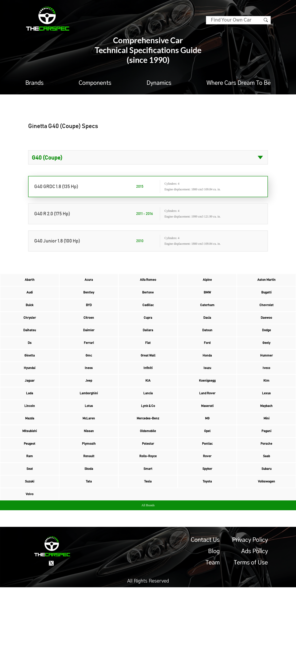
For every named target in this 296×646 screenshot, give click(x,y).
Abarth (29, 281)
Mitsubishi (29, 472)
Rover (207, 504)
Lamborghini (88, 424)
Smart (148, 519)
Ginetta (29, 377)
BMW (207, 297)
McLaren (88, 456)
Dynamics (158, 83)
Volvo (29, 551)
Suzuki (29, 535)
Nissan (89, 472)
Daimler (89, 345)
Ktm (266, 408)
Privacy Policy (250, 599)
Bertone (148, 297)
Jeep (89, 408)
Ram (29, 504)
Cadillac (148, 313)
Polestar (148, 488)
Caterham (207, 313)
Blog (214, 610)
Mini (266, 456)
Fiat (148, 361)
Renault (88, 504)
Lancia (147, 424)
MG (207, 456)
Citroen (88, 329)
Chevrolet (266, 313)
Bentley (88, 297)
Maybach (266, 440)
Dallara (148, 345)
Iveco (266, 392)
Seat (29, 519)
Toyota (207, 535)
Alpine (207, 281)
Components (95, 83)
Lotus (88, 440)
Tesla (147, 535)
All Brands (148, 564)
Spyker (207, 519)
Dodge (266, 345)
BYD (88, 313)
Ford (207, 361)
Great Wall (148, 377)
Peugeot (29, 488)
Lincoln (29, 440)
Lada (29, 424)
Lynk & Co (148, 440)
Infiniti (148, 392)
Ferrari (89, 361)
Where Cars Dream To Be (239, 83)
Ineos (88, 392)
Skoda (88, 519)
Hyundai (29, 392)
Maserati (207, 440)
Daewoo (266, 329)
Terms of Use (251, 621)
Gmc (88, 377)
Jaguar (29, 408)
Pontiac (207, 488)
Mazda (29, 456)
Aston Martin (266, 281)
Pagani (266, 472)
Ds (29, 361)
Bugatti (266, 297)
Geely (266, 361)
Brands (34, 83)
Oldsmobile (147, 472)
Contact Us (205, 599)
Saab (266, 504)
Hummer (266, 377)
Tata (88, 535)
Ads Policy (254, 610)
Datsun (207, 345)
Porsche (266, 488)
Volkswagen (266, 535)
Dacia (207, 329)
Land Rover (207, 424)
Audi (29, 297)
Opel (207, 472)
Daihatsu (29, 345)
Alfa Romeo (148, 281)
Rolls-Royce (147, 504)
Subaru (266, 519)
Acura (89, 281)
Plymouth (89, 488)
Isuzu (207, 392)
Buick (29, 313)
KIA (148, 408)
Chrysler (29, 329)
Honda (207, 377)
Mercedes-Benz (148, 456)
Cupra (148, 329)
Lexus (266, 424)
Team (212, 621)
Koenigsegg (207, 408)
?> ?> (148, 157)
